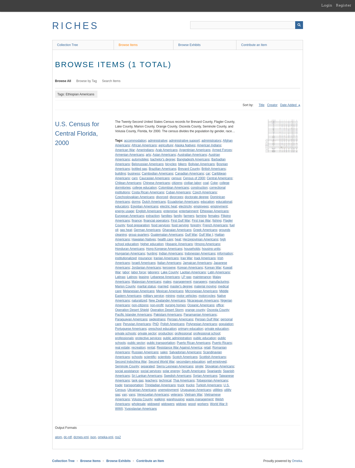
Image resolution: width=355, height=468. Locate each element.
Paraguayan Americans (131, 319)
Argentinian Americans (195, 150)
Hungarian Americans (130, 253)
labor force (138, 272)
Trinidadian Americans (160, 385)
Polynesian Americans (201, 324)
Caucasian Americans (154, 178)
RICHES (75, 25)
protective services (148, 338)
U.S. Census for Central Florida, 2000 (77, 133)
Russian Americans (145, 352)
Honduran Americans (129, 249)
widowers (167, 404)
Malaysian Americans (146, 282)
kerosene (169, 267)
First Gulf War (180, 220)
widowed (153, 404)
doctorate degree (196, 197)
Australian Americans (192, 155)
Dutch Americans (154, 202)
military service (153, 296)
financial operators (156, 220)
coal (206, 183)
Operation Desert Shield (132, 310)
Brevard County (189, 169)
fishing (217, 220)
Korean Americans (190, 267)
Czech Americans (205, 192)
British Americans (213, 169)
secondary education (190, 361)
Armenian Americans (129, 155)
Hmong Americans (207, 244)
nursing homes (175, 305)
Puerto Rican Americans (194, 343)
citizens (177, 183)
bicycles (171, 164)
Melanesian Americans (139, 291)
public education (204, 338)
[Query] (246, 25)
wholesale (139, 404)
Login (326, 5)
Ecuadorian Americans (183, 202)
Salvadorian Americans (185, 352)
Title (261, 105)
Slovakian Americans (219, 366)
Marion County (125, 286)
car (208, 173)
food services (160, 225)
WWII (119, 409)
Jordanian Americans (146, 267)
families (166, 216)
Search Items (111, 81)
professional (183, 333)
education (207, 202)
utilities (218, 390)
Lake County (169, 272)
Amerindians (145, 150)
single (199, 366)
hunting (152, 253)
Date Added (288, 105)
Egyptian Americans (144, 206)
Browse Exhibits (189, 45)
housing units (211, 249)
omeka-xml (105, 437)
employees (201, 206)
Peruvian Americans (137, 324)
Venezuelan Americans (153, 394)
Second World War (161, 361)
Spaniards (214, 371)
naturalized (139, 300)
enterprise (170, 211)
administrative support (184, 140)
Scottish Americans (212, 357)
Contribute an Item (254, 45)
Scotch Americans (184, 357)
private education (217, 329)
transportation (133, 385)
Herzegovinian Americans (200, 239)
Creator (272, 105)
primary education (190, 329)
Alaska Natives (185, 145)
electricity (185, 206)
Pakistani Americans (168, 314)
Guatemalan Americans (167, 234)
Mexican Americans (169, 291)
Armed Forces (222, 150)
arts (148, 155)
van (124, 394)
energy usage (124, 211)
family (178, 216)
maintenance (202, 277)
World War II (218, 404)
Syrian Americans (205, 376)
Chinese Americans (156, 183)
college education (144, 187)
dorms (136, 202)
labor (126, 272)
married (163, 286)
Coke (214, 183)
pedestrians (157, 319)
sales (163, 352)
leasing (144, 277)
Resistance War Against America (179, 347)
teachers (151, 380)
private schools (125, 333)
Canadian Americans (189, 173)
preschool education (162, 329)
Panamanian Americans (200, 314)
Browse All (63, 81)
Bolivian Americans (201, 164)
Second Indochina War (131, 361)
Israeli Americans (143, 263)
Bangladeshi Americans (193, 159)
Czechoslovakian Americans (134, 197)
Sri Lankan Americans (147, 376)
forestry (195, 225)
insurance (145, 258)
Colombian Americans (174, 187)
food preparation (138, 225)
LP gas (186, 277)
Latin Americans (219, 272)
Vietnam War (193, 394)
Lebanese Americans (165, 277)
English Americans (149, 211)
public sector (136, 343)
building (120, 173)
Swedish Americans (177, 376)
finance (137, 220)
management (182, 282)
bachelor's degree (162, 159)
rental (151, 347)
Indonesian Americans (200, 253)
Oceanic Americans (200, 305)
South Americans (193, 371)
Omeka (297, 461)
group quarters (139, 234)
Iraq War (187, 258)
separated (148, 366)
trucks (190, 385)
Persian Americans (180, 319)
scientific (150, 357)
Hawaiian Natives (144, 239)
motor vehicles (187, 296)
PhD (156, 324)
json (93, 437)
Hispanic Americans (179, 244)
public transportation (161, 343)
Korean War (213, 267)
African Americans (144, 145)
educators (122, 206)
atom (58, 437)
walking (159, 399)
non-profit (157, 305)
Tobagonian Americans (212, 380)
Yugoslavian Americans (140, 409)
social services (151, 371)
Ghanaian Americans (176, 230)
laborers (153, 272)
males (167, 282)
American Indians (209, 145)
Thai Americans (184, 380)
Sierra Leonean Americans (174, 366)
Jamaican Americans (197, 263)
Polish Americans (172, 324)
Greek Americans (205, 230)
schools (137, 357)
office (219, 305)
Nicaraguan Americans (203, 300)
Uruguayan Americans (195, 390)
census (176, 178)
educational (224, 202)
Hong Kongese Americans (164, 249)
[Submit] (299, 25)
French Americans (215, 225)
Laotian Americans (193, 272)
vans (132, 394)
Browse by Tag (86, 81)
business (134, 173)
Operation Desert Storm (166, 310)
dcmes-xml (81, 437)
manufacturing (219, 282)
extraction (153, 216)
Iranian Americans (166, 258)
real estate (122, 347)
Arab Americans (166, 150)
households (192, 249)
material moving (205, 286)
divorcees (176, 197)
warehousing (175, 399)
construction (199, 187)
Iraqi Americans (205, 258)
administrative (157, 140)
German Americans (147, 230)
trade (118, 385)
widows (181, 404)
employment (218, 206)
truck (180, 385)
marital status (146, 286)
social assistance (127, 371)
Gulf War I (206, 234)
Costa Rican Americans (148, 192)
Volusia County (142, 399)
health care (165, 239)
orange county (195, 310)
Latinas (120, 277)
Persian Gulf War (207, 319)
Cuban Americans (178, 192)
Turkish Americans (209, 385)
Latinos (132, 277)
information (224, 253)
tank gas (137, 380)
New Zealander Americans (167, 300)
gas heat (126, 230)
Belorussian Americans (148, 164)
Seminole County (127, 366)
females (213, 216)
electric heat (168, 206)
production (165, 333)
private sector (147, 333)
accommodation (135, 140)
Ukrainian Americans (141, 390)
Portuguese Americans (131, 329)
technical (165, 380)
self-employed (216, 361)
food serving (180, 225)
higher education (152, 244)
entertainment (188, 211)
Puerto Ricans (222, 343)
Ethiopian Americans (214, 211)
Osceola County (218, 310)
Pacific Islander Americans (133, 314)
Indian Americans (171, 253)
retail (207, 347)
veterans (177, 394)
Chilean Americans (128, 183)
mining (170, 296)
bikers (182, 164)
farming (201, 216)
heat (178, 239)
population (226, 324)
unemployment (168, 390)
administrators (211, 140)
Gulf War (191, 234)
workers (202, 404)
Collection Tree (67, 45)
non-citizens (140, 305)
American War (125, 150)
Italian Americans (169, 263)
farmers (189, 216)
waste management (199, 399)
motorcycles (207, 296)
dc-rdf (68, 437)
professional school (206, 333)
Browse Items (128, 45)
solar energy (171, 371)
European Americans (129, 216)
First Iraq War (201, 220)
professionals (124, 338)
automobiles (140, 159)
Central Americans (219, 178)
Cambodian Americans (157, 173)
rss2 (118, 437)
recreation (138, 347)
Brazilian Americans (162, 169)
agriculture (166, 145)
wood (192, 404)
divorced (162, 197)
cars (135, 178)
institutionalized (126, 258)
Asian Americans (164, 155)
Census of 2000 (194, 178)
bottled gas (139, 169)
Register (343, 5)
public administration (177, 338)
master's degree (181, 286)
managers (200, 282)
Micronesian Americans (201, 291)
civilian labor (192, 183)
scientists (164, 357)
